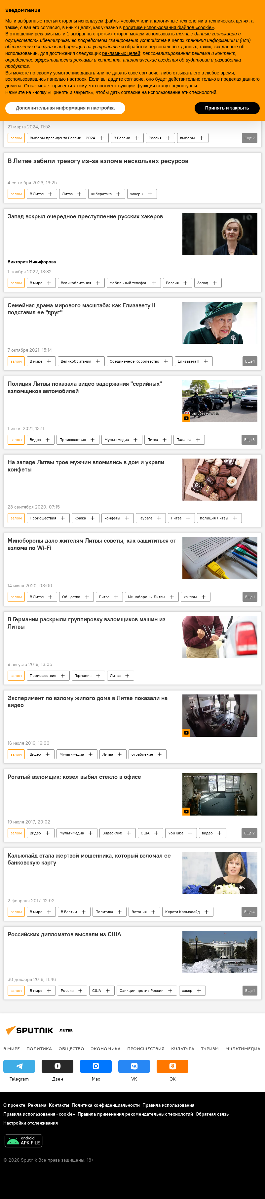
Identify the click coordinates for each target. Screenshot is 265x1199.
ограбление (142, 754)
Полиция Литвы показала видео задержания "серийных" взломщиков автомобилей (85, 387)
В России (122, 137)
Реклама (37, 1105)
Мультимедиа (116, 439)
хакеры (136, 193)
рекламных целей (121, 53)
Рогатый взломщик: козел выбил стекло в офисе (74, 776)
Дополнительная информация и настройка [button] (65, 108)
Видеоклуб (112, 832)
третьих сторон (112, 33)
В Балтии (69, 911)
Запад (202, 282)
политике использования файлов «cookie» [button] (168, 27)
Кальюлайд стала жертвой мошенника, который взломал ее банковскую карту (89, 859)
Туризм (210, 1048)
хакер (187, 990)
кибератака (101, 193)
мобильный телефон (128, 282)
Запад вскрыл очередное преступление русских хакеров (85, 216)
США (145, 832)
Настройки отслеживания (30, 1123)
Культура (182, 1048)
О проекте (14, 1105)
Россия (155, 137)
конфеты (112, 517)
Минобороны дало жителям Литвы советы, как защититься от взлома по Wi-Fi (92, 544)
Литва (67, 193)
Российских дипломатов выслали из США (64, 934)
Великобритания (76, 282)
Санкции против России (142, 990)
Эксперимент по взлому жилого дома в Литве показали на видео (88, 701)
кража (80, 517)
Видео (35, 439)
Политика (104, 911)
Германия (83, 675)
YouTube (175, 832)
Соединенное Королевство (134, 361)
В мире (36, 282)
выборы (187, 137)
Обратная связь (212, 1114)
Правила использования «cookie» (39, 1114)
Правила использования (168, 1105)
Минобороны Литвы (146, 596)
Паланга (183, 439)
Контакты (59, 1105)
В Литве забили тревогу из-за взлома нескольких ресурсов (98, 161)
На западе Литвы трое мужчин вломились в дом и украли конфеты (86, 466)
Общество (71, 596)
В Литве (37, 193)
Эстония (139, 911)
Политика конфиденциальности (106, 1105)
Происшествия (72, 439)
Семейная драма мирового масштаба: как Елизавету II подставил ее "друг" (81, 309)
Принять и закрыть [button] (227, 108)
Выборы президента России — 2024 (62, 137)
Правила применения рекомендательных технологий (135, 1114)
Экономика (106, 1048)
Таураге (145, 517)
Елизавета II (188, 361)
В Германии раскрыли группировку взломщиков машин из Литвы (87, 623)
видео (207, 832)
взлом (16, 137)
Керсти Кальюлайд (182, 911)
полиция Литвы (214, 517)
